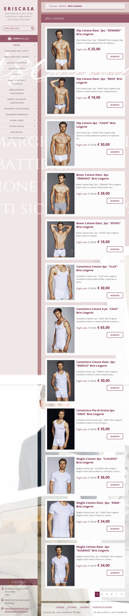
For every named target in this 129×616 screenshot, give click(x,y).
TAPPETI (16, 74)
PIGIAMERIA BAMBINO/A (17, 114)
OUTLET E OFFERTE (16, 138)
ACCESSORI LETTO (17, 68)
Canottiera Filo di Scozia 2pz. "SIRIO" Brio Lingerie (95, 412)
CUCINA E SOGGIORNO (16, 62)
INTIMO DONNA (16, 126)
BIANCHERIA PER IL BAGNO (16, 57)
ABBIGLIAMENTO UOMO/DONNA (16, 91)
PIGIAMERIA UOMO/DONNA (16, 108)
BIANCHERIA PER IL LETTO (17, 51)
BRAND (16, 45)
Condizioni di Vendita (102, 607)
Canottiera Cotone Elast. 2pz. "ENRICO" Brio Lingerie (96, 363)
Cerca (33, 28)
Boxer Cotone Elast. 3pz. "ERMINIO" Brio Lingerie (92, 176)
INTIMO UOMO (17, 120)
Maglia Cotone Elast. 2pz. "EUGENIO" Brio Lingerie (93, 548)
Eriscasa (53, 6)
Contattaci (84, 607)
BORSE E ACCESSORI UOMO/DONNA (16, 101)
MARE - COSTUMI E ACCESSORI (17, 82)
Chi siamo (72, 607)
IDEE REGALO (17, 132)
